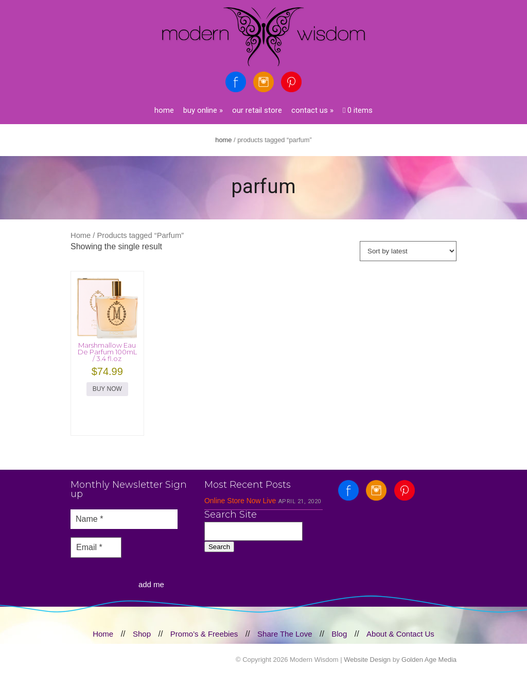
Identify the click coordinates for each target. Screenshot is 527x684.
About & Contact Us (400, 633)
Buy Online (203, 110)
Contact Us (312, 110)
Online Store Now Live (240, 501)
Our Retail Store (257, 110)
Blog (339, 633)
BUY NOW (107, 388)
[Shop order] (408, 251)
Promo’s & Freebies (204, 633)
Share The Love (284, 633)
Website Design (367, 659)
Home (164, 110)
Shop (142, 633)
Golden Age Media (428, 659)
